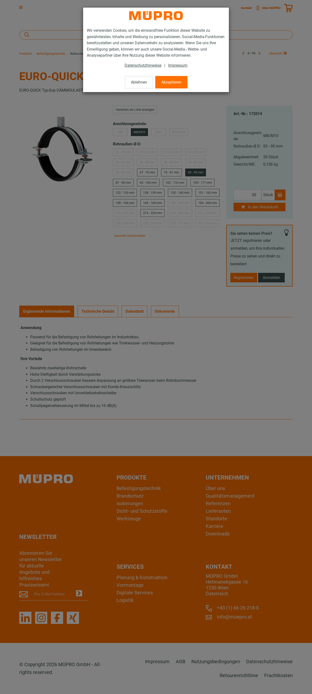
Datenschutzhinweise (143, 65)
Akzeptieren (171, 82)
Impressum (177, 65)
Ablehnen (139, 82)
